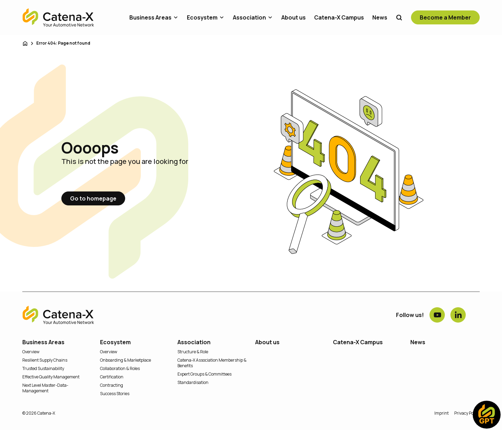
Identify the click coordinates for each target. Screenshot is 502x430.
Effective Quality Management (50, 377)
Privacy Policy (467, 413)
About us (293, 17)
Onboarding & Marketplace (125, 360)
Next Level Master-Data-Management (45, 388)
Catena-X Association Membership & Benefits (211, 363)
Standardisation (192, 382)
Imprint (441, 413)
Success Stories (114, 394)
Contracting (111, 385)
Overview (30, 352)
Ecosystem (202, 17)
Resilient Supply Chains (44, 360)
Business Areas (150, 17)
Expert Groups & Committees (204, 374)
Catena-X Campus (339, 17)
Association (249, 17)
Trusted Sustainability (43, 368)
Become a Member (445, 17)
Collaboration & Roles (120, 368)
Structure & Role (192, 352)
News (379, 17)
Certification (111, 377)
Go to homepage (93, 198)
